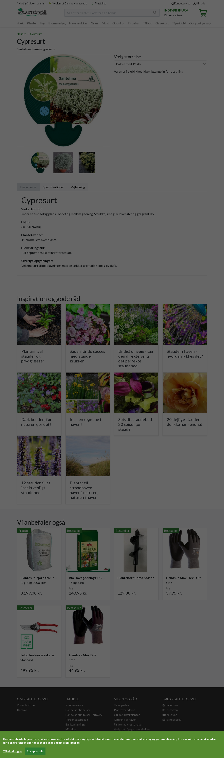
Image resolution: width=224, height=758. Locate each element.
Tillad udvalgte (12, 751)
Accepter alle (35, 751)
